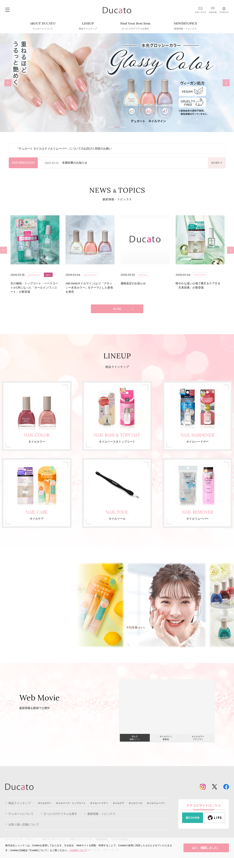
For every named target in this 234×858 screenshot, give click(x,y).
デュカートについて (19, 810)
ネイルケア (118, 799)
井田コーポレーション (54, 835)
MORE (117, 305)
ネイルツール (135, 799)
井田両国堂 (101, 835)
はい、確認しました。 (206, 847)
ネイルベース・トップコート (70, 799)
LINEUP (88, 26)
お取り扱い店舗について (22, 820)
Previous (7, 82)
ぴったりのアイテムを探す (59, 810)
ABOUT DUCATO (42, 26)
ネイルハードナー (99, 799)
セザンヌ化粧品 (119, 835)
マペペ (29, 835)
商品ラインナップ (18, 799)
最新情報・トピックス (99, 810)
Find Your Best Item (135, 26)
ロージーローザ (13, 835)
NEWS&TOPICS (185, 26)
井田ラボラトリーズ (81, 835)
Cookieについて (78, 850)
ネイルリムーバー (156, 799)
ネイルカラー (44, 799)
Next (227, 83)
